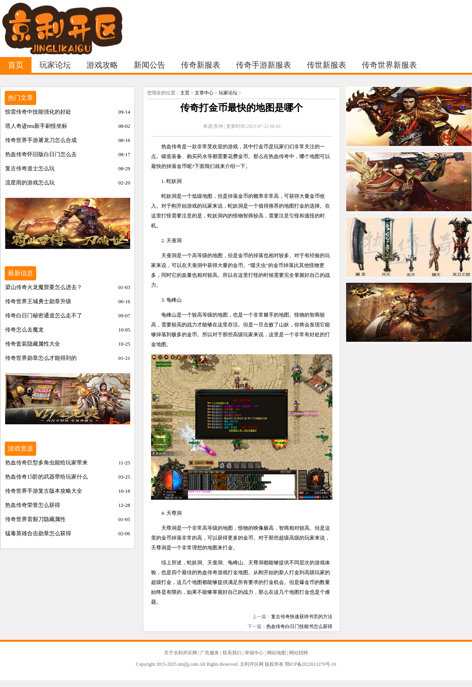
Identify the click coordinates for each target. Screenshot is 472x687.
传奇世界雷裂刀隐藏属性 (35, 519)
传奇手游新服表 (263, 65)
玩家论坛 (55, 65)
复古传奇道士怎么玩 (30, 168)
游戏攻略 (102, 65)
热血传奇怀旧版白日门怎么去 (41, 154)
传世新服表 (326, 65)
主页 (185, 93)
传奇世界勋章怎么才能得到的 (41, 358)
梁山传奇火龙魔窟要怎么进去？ (43, 287)
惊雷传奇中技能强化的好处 (38, 112)
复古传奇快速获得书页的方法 (301, 616)
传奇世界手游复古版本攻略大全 (43, 491)
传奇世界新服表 (389, 65)
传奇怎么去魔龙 (24, 330)
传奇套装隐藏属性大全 (32, 344)
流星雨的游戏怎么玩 (30, 183)
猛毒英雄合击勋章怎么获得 (38, 533)
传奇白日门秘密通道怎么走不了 (43, 316)
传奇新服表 (200, 65)
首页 (16, 65)
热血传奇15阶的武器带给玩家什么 (46, 477)
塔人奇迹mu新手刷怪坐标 (36, 126)
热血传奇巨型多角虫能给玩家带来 (46, 463)
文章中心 (204, 93)
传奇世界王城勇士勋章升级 (38, 301)
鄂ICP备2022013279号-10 (310, 664)
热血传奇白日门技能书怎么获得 (299, 626)
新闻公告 (149, 65)
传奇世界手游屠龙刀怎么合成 (41, 140)
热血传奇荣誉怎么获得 (32, 505)
